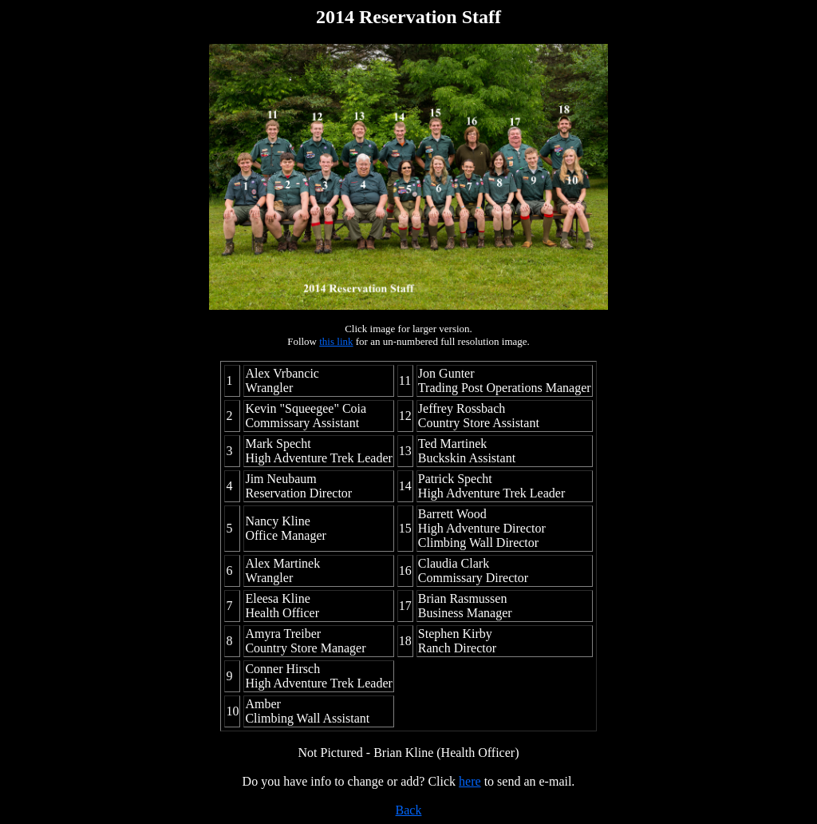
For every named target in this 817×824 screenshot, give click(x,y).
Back (409, 810)
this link (336, 341)
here (470, 781)
